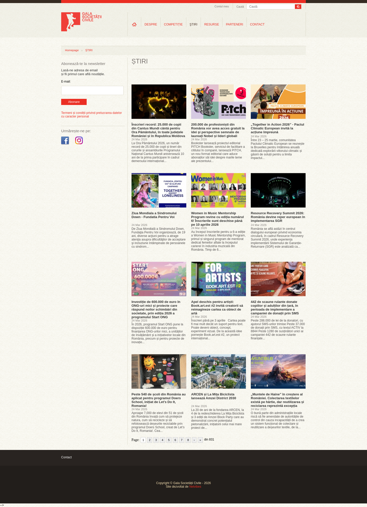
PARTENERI (234, 24)
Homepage (72, 50)
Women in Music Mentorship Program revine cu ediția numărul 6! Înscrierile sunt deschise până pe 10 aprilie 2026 (217, 218)
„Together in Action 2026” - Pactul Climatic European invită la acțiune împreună (277, 128)
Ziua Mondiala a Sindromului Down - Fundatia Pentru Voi (154, 215)
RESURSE (211, 24)
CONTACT (257, 24)
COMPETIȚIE (173, 24)
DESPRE (151, 24)
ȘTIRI (89, 50)
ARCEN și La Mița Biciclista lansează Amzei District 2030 (213, 396)
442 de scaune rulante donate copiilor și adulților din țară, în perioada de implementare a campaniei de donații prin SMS (275, 307)
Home (134, 24)
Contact (66, 457)
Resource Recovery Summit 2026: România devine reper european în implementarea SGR (278, 217)
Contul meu (222, 6)
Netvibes (195, 486)
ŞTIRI (194, 24)
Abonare (74, 102)
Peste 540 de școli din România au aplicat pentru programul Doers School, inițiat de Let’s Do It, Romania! (159, 400)
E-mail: (66, 81)
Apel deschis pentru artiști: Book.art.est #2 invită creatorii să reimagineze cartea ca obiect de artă (217, 307)
